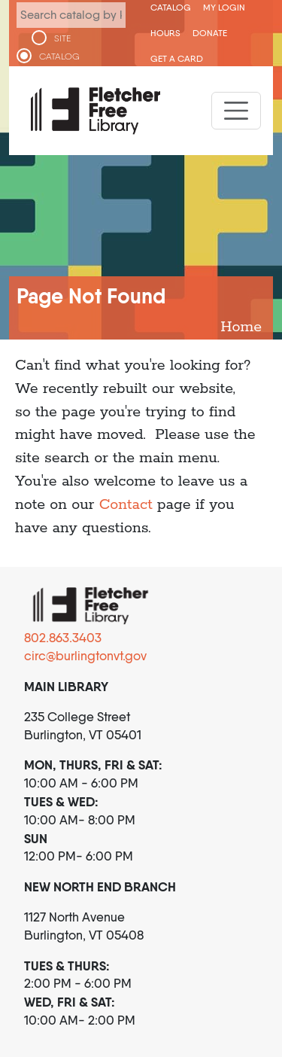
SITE (62, 38)
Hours (165, 32)
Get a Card (176, 58)
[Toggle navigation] (236, 110)
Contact (126, 504)
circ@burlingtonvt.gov (85, 655)
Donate (210, 32)
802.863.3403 (63, 637)
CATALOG (59, 56)
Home (241, 327)
